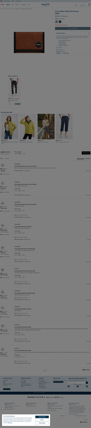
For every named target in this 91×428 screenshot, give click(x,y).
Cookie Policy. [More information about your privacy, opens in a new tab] (9, 422)
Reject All (42, 419)
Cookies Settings (42, 423)
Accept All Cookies (42, 416)
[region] (26, 420)
